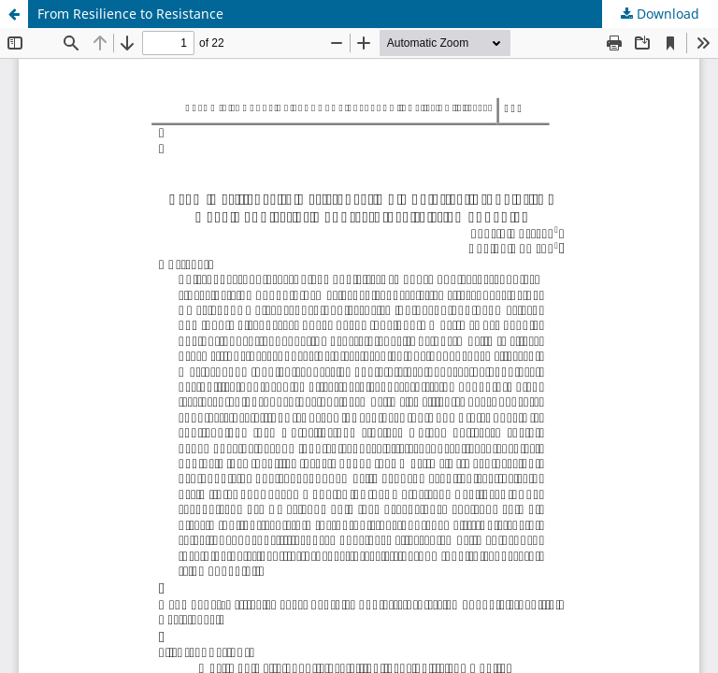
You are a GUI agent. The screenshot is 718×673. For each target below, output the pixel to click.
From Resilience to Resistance (130, 13)
